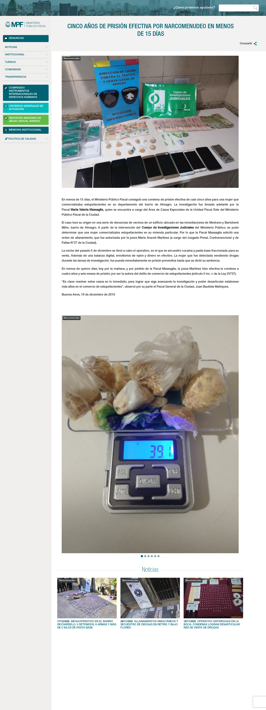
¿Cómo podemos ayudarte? (194, 7)
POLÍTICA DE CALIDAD (20, 138)
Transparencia (15, 77)
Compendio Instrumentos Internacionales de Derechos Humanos (20, 92)
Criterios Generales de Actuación (23, 107)
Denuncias (14, 38)
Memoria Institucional (22, 130)
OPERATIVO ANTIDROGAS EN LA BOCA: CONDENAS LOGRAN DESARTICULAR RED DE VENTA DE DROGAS (213, 603)
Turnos (10, 62)
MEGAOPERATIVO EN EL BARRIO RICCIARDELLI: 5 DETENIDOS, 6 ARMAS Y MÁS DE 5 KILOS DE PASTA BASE (87, 603)
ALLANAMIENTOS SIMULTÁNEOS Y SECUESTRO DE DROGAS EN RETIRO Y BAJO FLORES (150, 603)
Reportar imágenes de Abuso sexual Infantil (22, 119)
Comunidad (13, 69)
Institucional (14, 54)
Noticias (11, 47)
